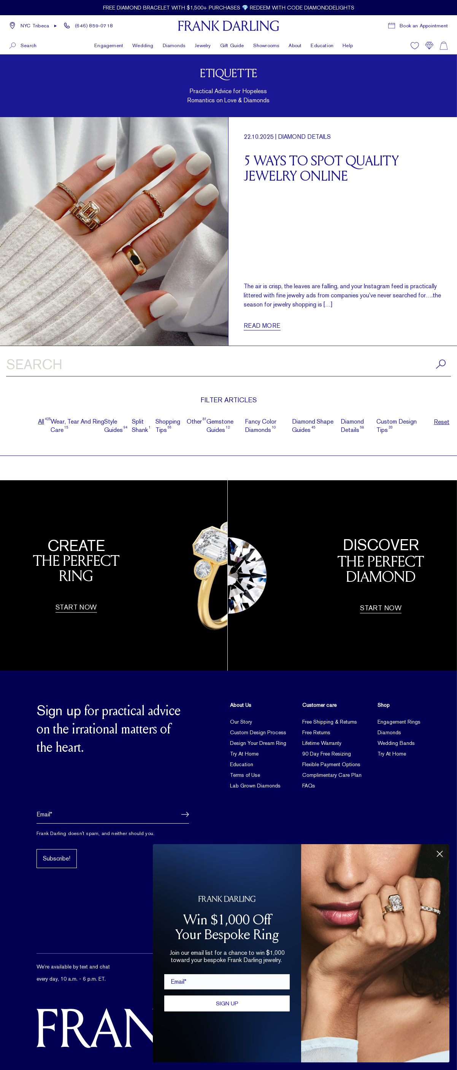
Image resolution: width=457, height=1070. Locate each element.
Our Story (241, 722)
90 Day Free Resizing (326, 754)
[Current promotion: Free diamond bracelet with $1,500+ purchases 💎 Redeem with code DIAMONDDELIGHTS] (228, 7)
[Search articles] (228, 365)
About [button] (295, 45)
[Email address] (112, 814)
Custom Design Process (258, 732)
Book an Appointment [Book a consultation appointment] (424, 26)
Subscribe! (56, 858)
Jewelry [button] (203, 45)
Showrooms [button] (266, 45)
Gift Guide (232, 45)
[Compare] (429, 45)
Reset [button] (441, 421)
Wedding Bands (396, 743)
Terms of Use (245, 775)
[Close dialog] (439, 853)
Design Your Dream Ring (258, 743)
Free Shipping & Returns (329, 722)
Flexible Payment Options (331, 764)
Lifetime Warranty (321, 743)
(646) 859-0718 (94, 26)
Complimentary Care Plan (332, 775)
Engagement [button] (108, 45)
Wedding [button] (142, 45)
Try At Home (244, 754)
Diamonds (389, 732)
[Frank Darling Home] (228, 26)
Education (322, 45)
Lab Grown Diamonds (255, 786)
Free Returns (316, 732)
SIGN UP (227, 1003)
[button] (33, 25)
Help (348, 45)
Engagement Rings (399, 722)
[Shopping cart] (444, 45)
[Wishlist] (415, 45)
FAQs (308, 786)
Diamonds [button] (174, 45)
